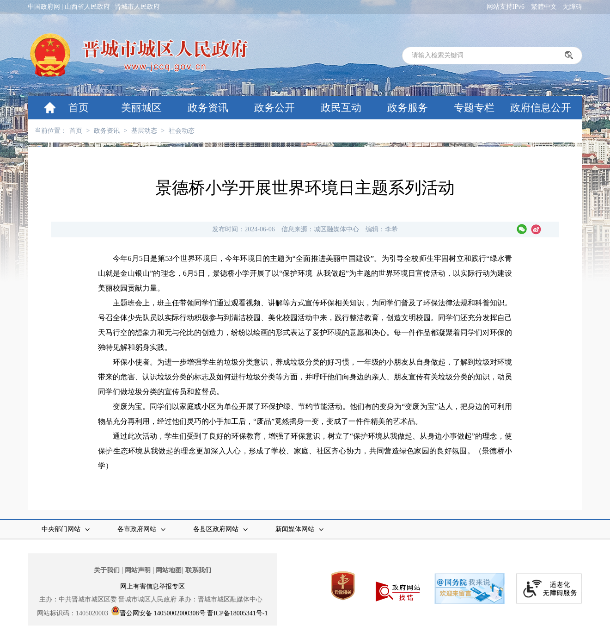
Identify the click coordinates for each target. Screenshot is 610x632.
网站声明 (138, 570)
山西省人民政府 (87, 6)
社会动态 (182, 130)
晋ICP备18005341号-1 (237, 613)
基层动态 (144, 130)
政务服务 (407, 107)
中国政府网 (44, 6)
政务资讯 (208, 107)
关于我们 (107, 570)
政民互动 (341, 107)
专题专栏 (474, 107)
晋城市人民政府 (137, 6)
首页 (78, 107)
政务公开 (274, 107)
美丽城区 (141, 107)
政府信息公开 (540, 107)
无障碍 (572, 6)
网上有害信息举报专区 (152, 586)
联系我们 (198, 570)
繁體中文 (544, 6)
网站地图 (169, 570)
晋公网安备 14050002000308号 (163, 613)
